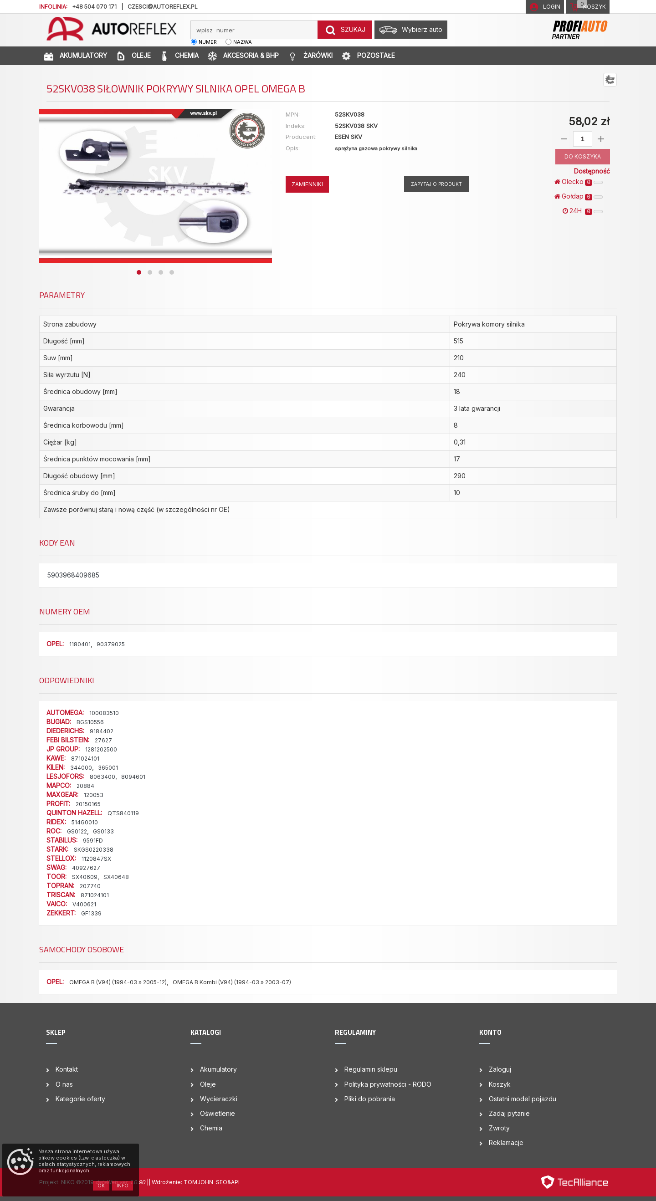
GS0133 (103, 831)
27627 (103, 740)
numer (208, 42)
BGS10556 (90, 722)
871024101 (85, 758)
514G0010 (85, 822)
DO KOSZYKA (582, 156)
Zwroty (499, 1128)
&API (233, 1182)
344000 (81, 767)
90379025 (111, 644)
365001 (108, 767)
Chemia (211, 1128)
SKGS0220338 (93, 849)
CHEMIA (179, 56)
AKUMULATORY (75, 56)
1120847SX (96, 858)
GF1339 (91, 913)
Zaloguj (500, 1069)
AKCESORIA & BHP (243, 56)
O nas (64, 1084)
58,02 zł (589, 121)
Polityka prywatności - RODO (387, 1084)
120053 (93, 795)
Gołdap (578, 196)
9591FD (93, 840)
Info (122, 1185)
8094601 (133, 776)
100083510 (104, 713)
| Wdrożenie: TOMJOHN (182, 1182)
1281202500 (101, 749)
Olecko (578, 182)
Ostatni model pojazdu (522, 1099)
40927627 (86, 867)
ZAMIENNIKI (307, 184)
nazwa (242, 42)
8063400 (102, 776)
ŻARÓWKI (310, 56)
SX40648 (116, 877)
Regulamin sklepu (370, 1069)
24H (583, 211)
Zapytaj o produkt (436, 184)
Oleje (208, 1084)
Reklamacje (506, 1142)
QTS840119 (123, 813)
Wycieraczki (218, 1099)
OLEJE (133, 56)
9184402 (101, 731)
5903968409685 (73, 575)
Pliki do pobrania (369, 1099)
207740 (90, 886)
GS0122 (77, 831)
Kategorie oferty (80, 1099)
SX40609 (84, 877)
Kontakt (67, 1069)
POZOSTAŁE (368, 56)
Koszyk (500, 1084)
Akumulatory (218, 1069)
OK (101, 1185)
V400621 (84, 904)
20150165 (88, 804)
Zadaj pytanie (509, 1113)
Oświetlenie (217, 1113)
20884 (85, 785)
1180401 (80, 644)
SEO (221, 1182)
